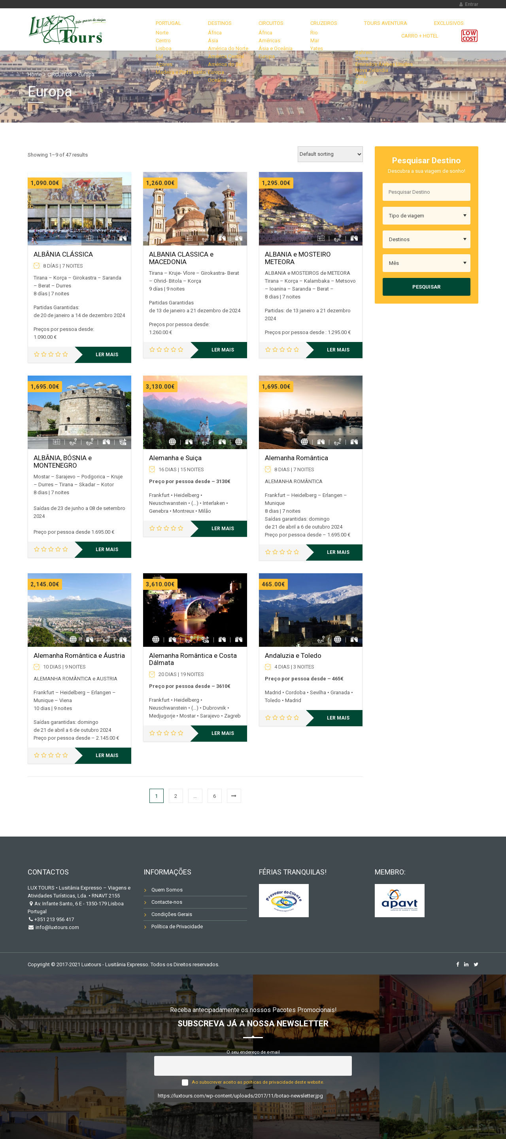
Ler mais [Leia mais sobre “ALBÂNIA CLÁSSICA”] (107, 354)
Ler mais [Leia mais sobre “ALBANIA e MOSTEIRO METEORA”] (338, 350)
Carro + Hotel (425, 29)
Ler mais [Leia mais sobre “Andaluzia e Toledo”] (338, 718)
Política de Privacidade (177, 926)
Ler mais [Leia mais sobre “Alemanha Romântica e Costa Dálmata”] (222, 733)
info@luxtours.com (56, 927)
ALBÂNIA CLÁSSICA (63, 254)
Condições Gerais (171, 914)
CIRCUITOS (230, 29)
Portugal (149, 29)
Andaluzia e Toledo (293, 655)
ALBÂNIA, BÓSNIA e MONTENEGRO (63, 461)
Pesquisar (426, 287)
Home (35, 74)
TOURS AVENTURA (324, 29)
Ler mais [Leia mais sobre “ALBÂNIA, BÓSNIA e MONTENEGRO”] (107, 549)
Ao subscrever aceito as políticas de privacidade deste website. (258, 1082)
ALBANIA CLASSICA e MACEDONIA (181, 258)
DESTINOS (189, 29)
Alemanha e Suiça (175, 458)
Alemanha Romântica (296, 458)
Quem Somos (167, 890)
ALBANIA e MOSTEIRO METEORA (298, 258)
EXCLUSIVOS (376, 29)
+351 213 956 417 (54, 919)
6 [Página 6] (214, 796)
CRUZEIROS (273, 29)
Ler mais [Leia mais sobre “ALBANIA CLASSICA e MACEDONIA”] (222, 350)
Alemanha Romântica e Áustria (79, 655)
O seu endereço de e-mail (253, 1052)
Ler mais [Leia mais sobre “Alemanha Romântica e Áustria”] (107, 755)
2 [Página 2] (175, 796)
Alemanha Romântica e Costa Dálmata (193, 659)
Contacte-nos (166, 902)
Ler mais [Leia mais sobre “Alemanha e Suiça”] (222, 528)
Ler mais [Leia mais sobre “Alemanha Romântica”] (338, 552)
